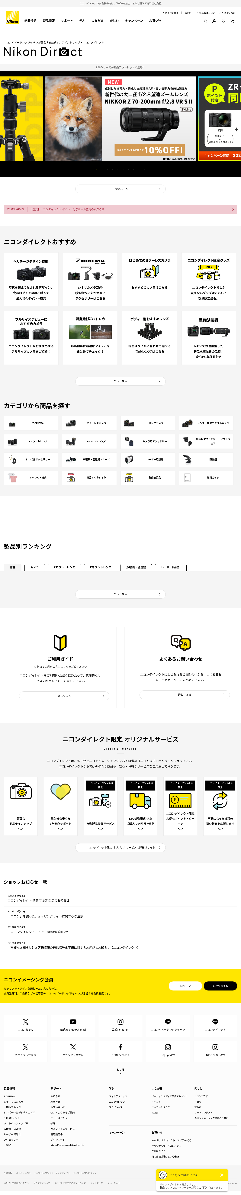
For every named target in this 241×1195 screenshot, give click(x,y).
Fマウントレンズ (111, 568)
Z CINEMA (9, 1100)
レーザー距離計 (187, 568)
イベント (156, 1105)
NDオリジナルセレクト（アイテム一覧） (172, 1144)
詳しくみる (64, 696)
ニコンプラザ (201, 1100)
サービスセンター (60, 1122)
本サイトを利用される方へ (16, 1187)
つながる (98, 21)
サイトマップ (96, 1187)
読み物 (197, 1111)
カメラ (38, 568)
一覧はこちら (120, 188)
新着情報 (30, 21)
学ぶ (82, 21)
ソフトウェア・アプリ (16, 1127)
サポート (67, 21)
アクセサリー (11, 1143)
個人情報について (41, 1187)
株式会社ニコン (207, 12)
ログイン (168, 989)
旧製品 (7, 1149)
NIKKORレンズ (12, 1122)
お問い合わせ (57, 1111)
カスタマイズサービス (62, 1132)
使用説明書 (56, 1138)
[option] (120, 67)
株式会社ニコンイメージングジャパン (52, 1177)
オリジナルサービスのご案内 (166, 1149)
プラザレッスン (117, 1111)
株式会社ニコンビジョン (85, 1177)
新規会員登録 (215, 989)
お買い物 (155, 21)
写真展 (197, 1105)
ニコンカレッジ (117, 1105)
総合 (14, 568)
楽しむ (114, 21)
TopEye (155, 1116)
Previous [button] (76, 169)
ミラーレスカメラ (13, 1105)
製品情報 (49, 21)
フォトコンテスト (203, 1116)
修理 (52, 1127)
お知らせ (55, 1100)
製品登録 (55, 1105)
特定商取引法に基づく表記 (165, 1160)
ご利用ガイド (158, 1155)
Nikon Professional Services (65, 1149)
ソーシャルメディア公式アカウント (170, 1100)
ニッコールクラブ (161, 1111)
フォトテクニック (118, 1100)
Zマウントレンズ (71, 568)
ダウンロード (57, 1143)
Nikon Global (228, 12)
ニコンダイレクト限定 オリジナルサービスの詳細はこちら (120, 851)
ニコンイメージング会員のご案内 (211, 1122)
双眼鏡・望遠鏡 (149, 568)
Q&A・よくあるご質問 (62, 1116)
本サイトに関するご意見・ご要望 (70, 1187)
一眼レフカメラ (12, 1111)
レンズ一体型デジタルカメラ (19, 1116)
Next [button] (165, 169)
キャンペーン (134, 21)
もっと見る (120, 380)
